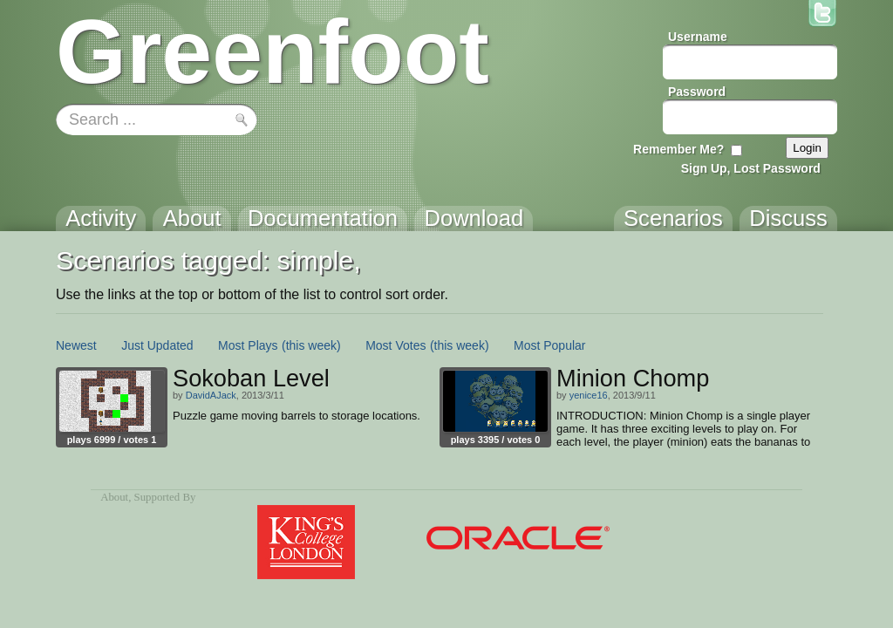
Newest (76, 345)
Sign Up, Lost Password (751, 168)
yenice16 (588, 395)
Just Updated (157, 345)
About (114, 497)
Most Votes (395, 345)
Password (697, 92)
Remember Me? (678, 149)
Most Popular (549, 345)
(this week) (311, 345)
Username (697, 37)
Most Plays (247, 345)
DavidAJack (211, 395)
